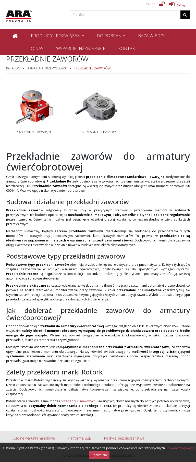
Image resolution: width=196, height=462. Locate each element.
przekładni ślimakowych (78, 401)
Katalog (13, 68)
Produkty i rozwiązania (57, 36)
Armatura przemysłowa (47, 68)
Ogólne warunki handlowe (34, 438)
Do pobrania (111, 36)
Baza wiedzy (151, 36)
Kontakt (127, 48)
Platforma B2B (79, 438)
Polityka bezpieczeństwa (124, 438)
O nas (37, 48)
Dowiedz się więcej (180, 448)
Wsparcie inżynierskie (80, 48)
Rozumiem (99, 455)
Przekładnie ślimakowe (98, 132)
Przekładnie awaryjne (34, 132)
